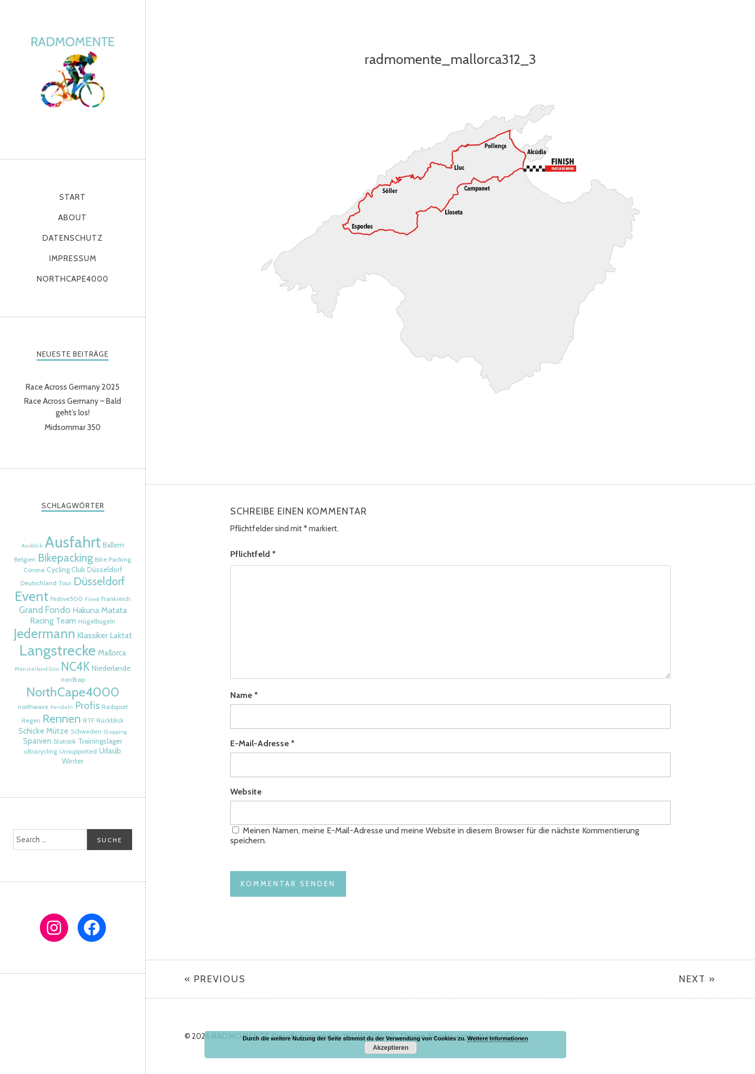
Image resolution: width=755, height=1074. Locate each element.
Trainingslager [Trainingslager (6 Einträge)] (100, 741)
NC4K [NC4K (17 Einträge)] (75, 666)
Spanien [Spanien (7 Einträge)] (37, 741)
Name (244, 695)
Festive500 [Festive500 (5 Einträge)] (66, 599)
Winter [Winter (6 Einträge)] (72, 761)
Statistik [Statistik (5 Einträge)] (64, 741)
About (72, 217)
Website (246, 792)
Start (72, 197)
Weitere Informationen (497, 1038)
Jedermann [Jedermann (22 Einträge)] (44, 633)
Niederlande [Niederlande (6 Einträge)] (111, 668)
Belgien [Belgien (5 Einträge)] (25, 559)
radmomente (72, 76)
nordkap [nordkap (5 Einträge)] (73, 679)
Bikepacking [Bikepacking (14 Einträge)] (65, 557)
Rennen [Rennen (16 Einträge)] (61, 719)
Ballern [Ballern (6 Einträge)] (113, 545)
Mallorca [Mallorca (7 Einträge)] (112, 653)
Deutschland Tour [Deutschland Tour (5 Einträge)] (45, 583)
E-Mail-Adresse (262, 743)
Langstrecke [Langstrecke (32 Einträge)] (57, 650)
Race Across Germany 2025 (73, 387)
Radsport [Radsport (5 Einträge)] (115, 707)
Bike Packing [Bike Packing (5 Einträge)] (113, 559)
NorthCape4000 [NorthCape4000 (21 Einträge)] (73, 692)
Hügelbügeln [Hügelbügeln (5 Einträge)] (96, 621)
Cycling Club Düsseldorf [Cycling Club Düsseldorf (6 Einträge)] (84, 569)
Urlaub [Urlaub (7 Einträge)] (110, 751)
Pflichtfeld (253, 554)
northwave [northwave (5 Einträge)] (33, 707)
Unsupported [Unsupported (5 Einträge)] (78, 751)
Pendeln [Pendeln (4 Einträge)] (61, 707)
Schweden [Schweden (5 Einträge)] (86, 731)
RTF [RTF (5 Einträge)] (88, 720)
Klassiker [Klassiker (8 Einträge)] (92, 635)
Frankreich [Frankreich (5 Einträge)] (116, 599)
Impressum (72, 258)
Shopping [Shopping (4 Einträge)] (115, 731)
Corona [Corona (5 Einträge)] (34, 570)
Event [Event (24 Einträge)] (31, 596)
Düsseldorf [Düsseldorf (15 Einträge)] (99, 581)
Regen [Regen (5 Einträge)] (30, 720)
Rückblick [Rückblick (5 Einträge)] (110, 720)
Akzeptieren (390, 1047)
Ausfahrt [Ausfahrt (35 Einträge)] (73, 542)
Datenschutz (72, 238)
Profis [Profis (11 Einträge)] (87, 706)
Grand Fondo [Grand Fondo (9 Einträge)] (44, 609)
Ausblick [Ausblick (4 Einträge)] (31, 545)
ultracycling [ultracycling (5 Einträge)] (40, 751)
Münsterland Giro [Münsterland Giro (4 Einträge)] (37, 668)
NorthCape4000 (73, 279)
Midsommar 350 (73, 427)
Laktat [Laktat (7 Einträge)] (121, 635)
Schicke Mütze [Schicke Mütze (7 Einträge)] (43, 731)
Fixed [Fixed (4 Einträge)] (92, 599)
